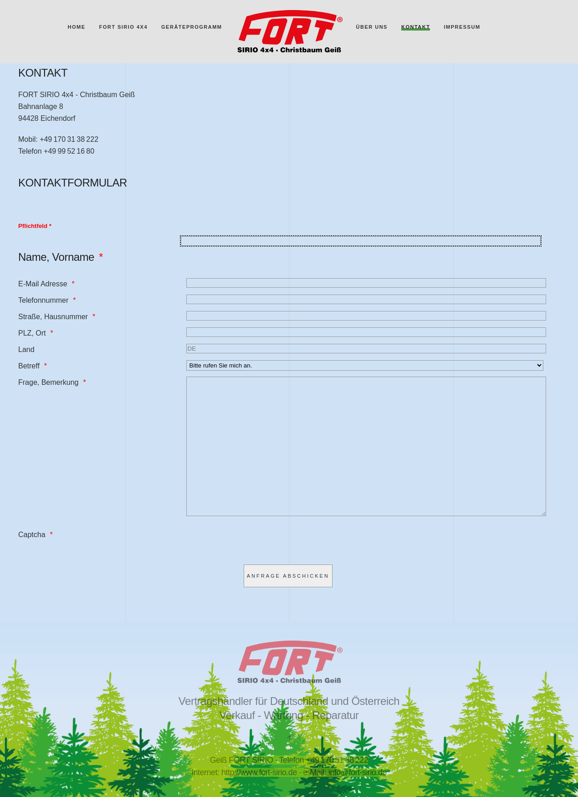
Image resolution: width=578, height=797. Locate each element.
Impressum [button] (462, 27)
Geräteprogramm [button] (191, 27)
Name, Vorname (56, 257)
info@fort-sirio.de (357, 772)
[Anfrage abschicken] (288, 603)
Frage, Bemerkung (48, 382)
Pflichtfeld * (34, 226)
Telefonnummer (43, 300)
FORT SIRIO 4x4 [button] (123, 27)
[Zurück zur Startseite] (289, 31)
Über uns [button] (372, 27)
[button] (289, 738)
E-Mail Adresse (42, 284)
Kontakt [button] (415, 27)
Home (76, 27)
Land (26, 349)
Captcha (32, 562)
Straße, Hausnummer (53, 317)
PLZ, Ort (32, 333)
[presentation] (255, 569)
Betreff (29, 366)
